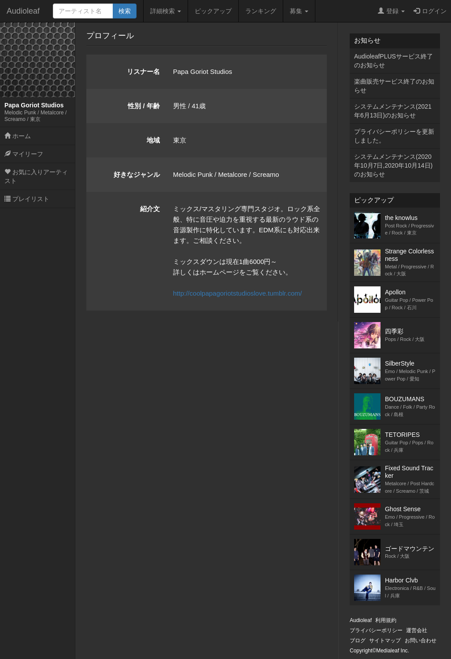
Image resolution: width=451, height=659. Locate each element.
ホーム (17, 135)
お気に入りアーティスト (36, 176)
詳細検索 (165, 11)
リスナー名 (143, 71)
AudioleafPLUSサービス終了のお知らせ (393, 61)
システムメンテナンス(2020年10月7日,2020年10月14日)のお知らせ (393, 165)
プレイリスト (26, 198)
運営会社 (416, 630)
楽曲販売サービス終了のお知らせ (394, 86)
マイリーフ (23, 153)
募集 (299, 11)
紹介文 (150, 208)
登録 (391, 11)
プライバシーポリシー (376, 630)
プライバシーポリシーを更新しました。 (394, 136)
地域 (153, 140)
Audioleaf (23, 11)
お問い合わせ (420, 640)
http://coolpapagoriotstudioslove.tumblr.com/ (237, 293)
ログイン (430, 11)
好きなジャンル (137, 174)
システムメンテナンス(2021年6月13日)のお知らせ (393, 111)
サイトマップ (385, 640)
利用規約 (385, 620)
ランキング (260, 11)
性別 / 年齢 (144, 106)
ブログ (358, 640)
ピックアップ (213, 11)
